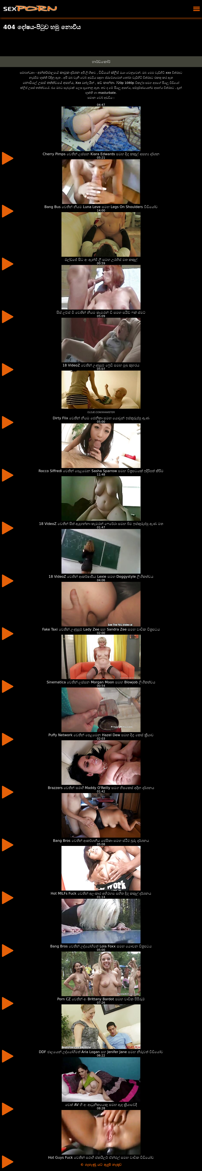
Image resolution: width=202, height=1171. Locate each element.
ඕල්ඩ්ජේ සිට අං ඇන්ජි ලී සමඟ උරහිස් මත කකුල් (101, 260)
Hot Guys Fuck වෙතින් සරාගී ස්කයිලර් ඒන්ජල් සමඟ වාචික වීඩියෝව (101, 1157)
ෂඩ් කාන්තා (105, 83)
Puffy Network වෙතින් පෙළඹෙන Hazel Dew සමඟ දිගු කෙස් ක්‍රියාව (100, 735)
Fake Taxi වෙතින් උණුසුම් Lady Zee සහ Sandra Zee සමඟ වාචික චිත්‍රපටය (101, 629)
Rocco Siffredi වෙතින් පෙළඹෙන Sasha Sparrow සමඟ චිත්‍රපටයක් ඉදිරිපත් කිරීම (100, 471)
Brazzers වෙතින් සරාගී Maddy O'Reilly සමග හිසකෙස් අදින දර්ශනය (101, 788)
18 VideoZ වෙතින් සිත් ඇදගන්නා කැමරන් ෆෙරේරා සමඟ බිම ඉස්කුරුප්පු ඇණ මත (101, 524)
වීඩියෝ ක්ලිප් (109, 72)
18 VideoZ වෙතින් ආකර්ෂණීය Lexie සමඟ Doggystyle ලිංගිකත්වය (101, 577)
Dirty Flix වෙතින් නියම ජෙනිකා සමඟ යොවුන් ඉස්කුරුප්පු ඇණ (101, 418)
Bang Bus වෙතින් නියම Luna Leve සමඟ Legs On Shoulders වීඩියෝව (101, 207)
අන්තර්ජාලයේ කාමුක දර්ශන (59, 72)
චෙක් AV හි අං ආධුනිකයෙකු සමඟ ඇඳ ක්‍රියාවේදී (101, 1105)
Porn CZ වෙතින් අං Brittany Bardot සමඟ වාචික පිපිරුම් (101, 999)
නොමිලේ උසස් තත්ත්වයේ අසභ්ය (48, 83)
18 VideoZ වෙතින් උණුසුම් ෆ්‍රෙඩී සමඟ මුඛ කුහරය (101, 365)
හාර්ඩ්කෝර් (101, 61)
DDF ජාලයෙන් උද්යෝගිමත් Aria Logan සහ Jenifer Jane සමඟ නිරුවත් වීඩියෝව (101, 1052)
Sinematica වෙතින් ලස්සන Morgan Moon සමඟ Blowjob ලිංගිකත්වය (101, 682)
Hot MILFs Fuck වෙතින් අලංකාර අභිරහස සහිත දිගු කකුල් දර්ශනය (101, 893)
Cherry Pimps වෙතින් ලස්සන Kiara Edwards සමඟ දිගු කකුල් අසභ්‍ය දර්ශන (101, 154)
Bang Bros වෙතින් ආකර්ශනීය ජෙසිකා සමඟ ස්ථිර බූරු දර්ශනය (101, 841)
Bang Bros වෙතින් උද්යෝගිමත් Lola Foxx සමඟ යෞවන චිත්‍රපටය (101, 946)
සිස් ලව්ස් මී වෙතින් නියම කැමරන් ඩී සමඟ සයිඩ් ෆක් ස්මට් (101, 312)
